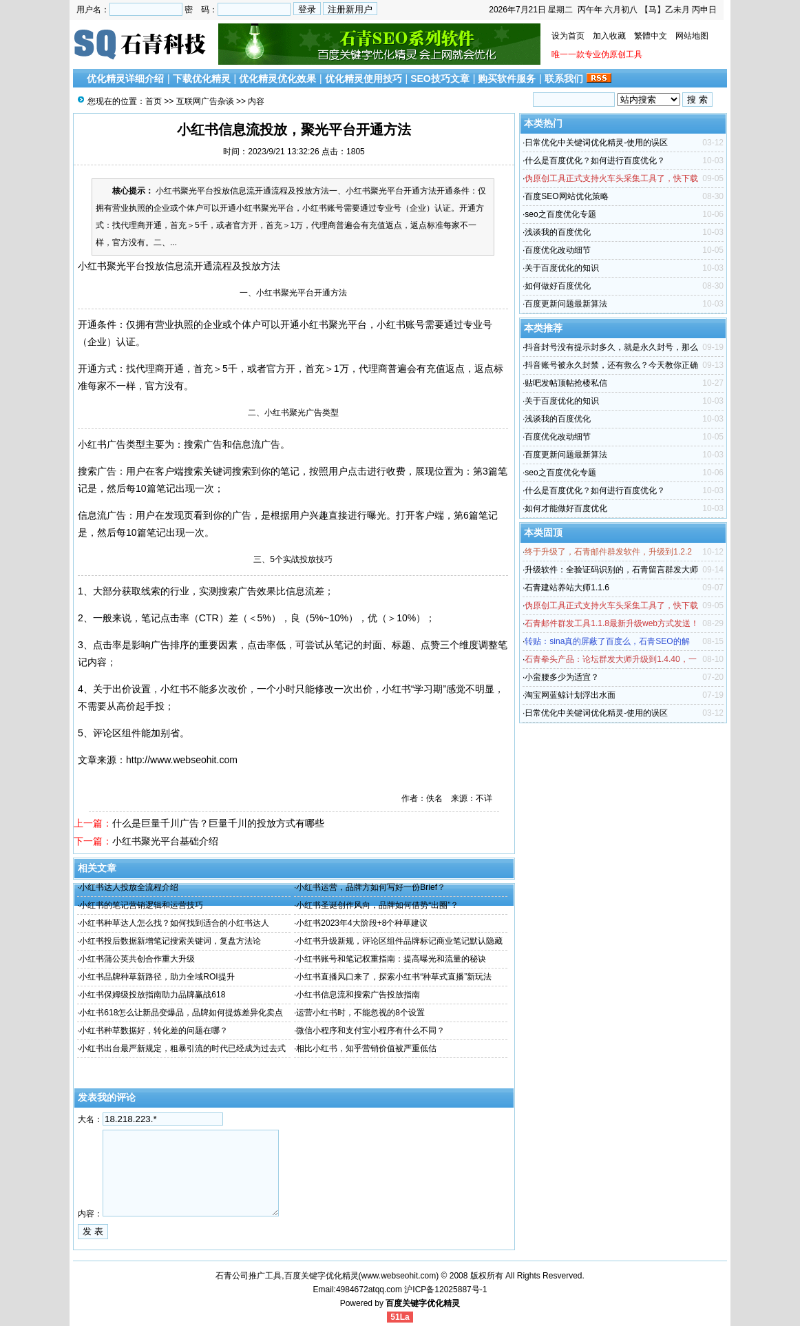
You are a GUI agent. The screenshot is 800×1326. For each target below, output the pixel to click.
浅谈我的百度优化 (558, 232)
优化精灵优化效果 (277, 78)
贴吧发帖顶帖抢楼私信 (566, 383)
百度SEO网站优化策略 (566, 196)
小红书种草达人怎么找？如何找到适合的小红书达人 (174, 923)
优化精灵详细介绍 (125, 78)
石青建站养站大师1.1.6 (567, 587)
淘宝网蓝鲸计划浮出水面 (570, 695)
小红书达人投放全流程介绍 (128, 887)
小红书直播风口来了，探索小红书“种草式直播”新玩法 (394, 977)
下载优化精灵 (202, 78)
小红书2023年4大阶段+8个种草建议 (362, 923)
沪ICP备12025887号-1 (445, 1289)
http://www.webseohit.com (182, 759)
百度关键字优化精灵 (423, 1303)
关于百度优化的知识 (562, 268)
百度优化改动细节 (558, 250)
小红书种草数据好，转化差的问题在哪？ (153, 1030)
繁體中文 (650, 36)
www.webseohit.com (398, 1276)
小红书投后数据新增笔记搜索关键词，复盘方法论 (170, 941)
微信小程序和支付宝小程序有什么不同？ (370, 1030)
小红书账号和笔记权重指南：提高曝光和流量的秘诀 (391, 959)
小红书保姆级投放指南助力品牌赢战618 (152, 994)
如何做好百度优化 (558, 286)
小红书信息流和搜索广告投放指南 (358, 994)
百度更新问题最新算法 (566, 304)
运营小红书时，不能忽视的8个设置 (360, 1012)
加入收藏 (609, 36)
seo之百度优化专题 (560, 214)
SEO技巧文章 (440, 78)
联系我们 (564, 78)
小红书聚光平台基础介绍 (165, 841)
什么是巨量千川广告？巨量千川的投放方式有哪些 (218, 823)
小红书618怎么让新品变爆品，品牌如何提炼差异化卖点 (181, 1012)
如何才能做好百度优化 (566, 508)
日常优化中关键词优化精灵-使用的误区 (596, 142)
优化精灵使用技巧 (363, 78)
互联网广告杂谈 (205, 101)
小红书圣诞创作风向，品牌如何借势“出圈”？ (377, 905)
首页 (153, 101)
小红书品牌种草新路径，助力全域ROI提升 (156, 977)
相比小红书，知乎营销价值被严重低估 (366, 1048)
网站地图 (691, 36)
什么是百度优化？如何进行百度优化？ (595, 160)
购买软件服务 (507, 78)
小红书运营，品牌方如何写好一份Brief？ (370, 887)
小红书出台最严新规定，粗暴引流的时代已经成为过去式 (182, 1048)
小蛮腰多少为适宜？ (562, 677)
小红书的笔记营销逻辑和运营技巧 (141, 905)
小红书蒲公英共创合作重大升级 (137, 959)
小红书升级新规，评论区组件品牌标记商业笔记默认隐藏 (399, 941)
